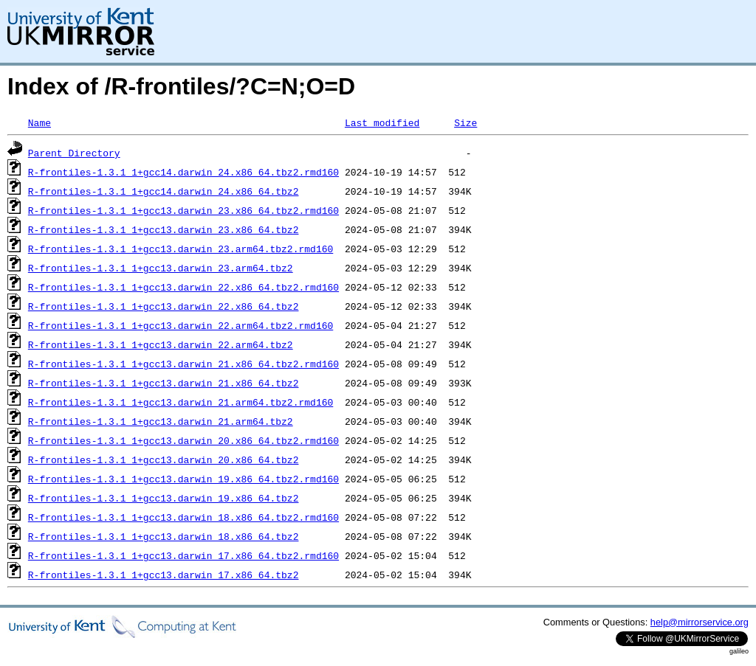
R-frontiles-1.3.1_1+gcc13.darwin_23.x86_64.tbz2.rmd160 (183, 210)
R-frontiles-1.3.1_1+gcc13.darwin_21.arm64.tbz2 (160, 421)
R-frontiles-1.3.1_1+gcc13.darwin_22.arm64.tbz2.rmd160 (180, 325)
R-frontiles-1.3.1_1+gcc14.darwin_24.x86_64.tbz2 (163, 191)
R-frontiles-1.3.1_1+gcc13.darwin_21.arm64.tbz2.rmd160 (180, 402)
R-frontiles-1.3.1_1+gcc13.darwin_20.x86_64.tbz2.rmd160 (183, 440)
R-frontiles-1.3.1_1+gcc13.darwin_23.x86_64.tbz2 (163, 229)
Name (39, 122)
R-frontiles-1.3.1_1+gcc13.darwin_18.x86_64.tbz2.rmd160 (183, 517)
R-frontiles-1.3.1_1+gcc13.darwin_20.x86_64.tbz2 (163, 459)
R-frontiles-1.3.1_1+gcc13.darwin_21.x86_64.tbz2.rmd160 (183, 363)
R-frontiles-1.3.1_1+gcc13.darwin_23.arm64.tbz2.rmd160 (180, 248)
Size (465, 122)
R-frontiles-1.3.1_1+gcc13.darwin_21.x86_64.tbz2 (163, 382)
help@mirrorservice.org (699, 622)
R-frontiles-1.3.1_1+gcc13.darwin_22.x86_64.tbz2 (163, 306)
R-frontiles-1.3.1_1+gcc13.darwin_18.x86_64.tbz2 (163, 536)
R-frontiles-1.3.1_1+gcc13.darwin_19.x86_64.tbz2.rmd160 (183, 478)
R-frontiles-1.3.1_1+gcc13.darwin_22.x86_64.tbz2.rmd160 (183, 287)
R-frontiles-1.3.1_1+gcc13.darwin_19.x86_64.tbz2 (163, 497)
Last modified (382, 122)
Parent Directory (74, 152)
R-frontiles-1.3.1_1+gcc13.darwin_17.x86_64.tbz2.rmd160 (183, 555)
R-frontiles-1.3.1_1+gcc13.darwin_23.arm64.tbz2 (160, 267)
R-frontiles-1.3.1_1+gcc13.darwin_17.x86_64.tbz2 (163, 574)
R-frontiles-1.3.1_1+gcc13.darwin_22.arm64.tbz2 (160, 344)
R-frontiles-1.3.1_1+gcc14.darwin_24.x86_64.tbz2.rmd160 (183, 171)
